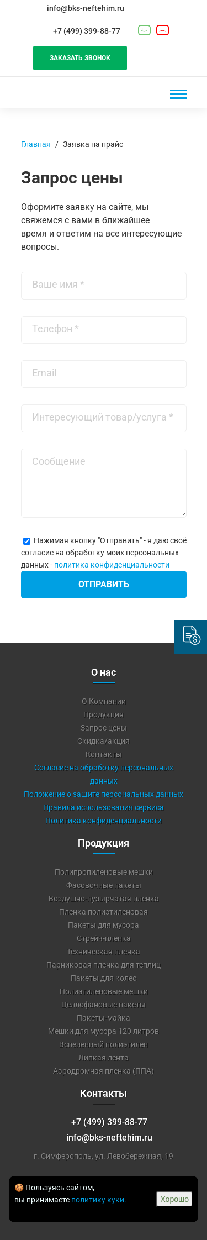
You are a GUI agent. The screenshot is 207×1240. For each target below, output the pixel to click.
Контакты (104, 754)
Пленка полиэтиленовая (103, 911)
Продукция (103, 714)
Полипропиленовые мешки (104, 872)
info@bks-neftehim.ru (85, 8)
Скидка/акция (103, 741)
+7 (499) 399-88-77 (86, 31)
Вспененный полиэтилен (103, 1044)
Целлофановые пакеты (103, 1004)
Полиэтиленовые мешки (104, 991)
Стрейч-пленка (104, 938)
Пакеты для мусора (103, 925)
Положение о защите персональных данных (103, 794)
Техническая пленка (103, 951)
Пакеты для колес (103, 978)
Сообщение (59, 461)
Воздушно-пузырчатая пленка (104, 898)
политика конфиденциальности (111, 564)
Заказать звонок (80, 58)
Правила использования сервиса (103, 807)
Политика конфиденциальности (103, 820)
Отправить (103, 584)
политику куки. (99, 1199)
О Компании (104, 701)
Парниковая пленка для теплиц (103, 964)
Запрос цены (104, 727)
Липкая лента (103, 1057)
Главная (36, 144)
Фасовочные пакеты (103, 885)
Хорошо (174, 1199)
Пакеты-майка (103, 1017)
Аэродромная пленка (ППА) (103, 1070)
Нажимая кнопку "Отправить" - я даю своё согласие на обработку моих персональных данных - (104, 552)
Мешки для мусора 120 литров (103, 1031)
